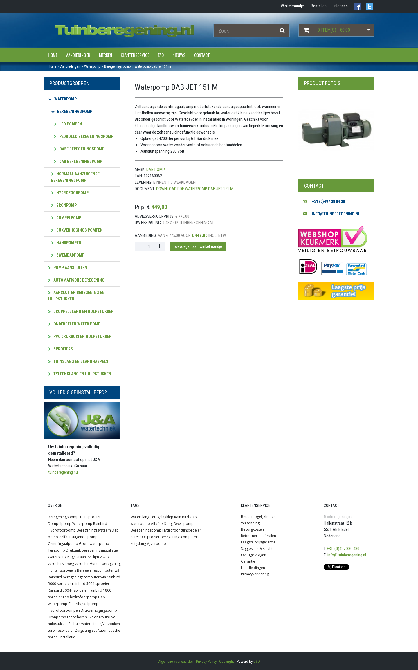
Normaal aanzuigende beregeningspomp (75, 177)
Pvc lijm (93, 556)
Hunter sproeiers (62, 570)
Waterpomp (62, 99)
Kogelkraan (76, 556)
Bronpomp (64, 205)
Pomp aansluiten (67, 267)
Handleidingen (253, 567)
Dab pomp (155, 169)
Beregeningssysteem (94, 530)
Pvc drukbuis (98, 617)
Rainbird (100, 523)
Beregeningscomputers (180, 536)
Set (133, 536)
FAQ (161, 55)
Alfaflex (157, 523)
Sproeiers (60, 349)
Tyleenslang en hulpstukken (79, 374)
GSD (256, 661)
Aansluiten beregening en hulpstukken (76, 295)
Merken (105, 55)
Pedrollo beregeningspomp (83, 136)
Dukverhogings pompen (77, 230)
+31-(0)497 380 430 (343, 548)
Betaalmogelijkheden (258, 516)
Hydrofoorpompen (64, 610)
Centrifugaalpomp (63, 543)
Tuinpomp (56, 550)
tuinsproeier (191, 530)
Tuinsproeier (90, 516)
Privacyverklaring (255, 574)
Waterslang (57, 556)
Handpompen (66, 242)
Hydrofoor (171, 530)
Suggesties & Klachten (259, 548)
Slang (168, 523)
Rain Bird (181, 516)
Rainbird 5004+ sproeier (68, 590)
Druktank (73, 550)
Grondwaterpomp (94, 543)
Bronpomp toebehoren (67, 617)
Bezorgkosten (252, 529)
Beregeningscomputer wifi (98, 570)
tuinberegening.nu (63, 472)
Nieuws (178, 55)
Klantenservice (135, 55)
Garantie (248, 561)
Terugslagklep (161, 516)
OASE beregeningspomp (79, 149)
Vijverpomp (156, 543)
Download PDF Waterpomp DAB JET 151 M (194, 188)
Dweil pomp (184, 523)
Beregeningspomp (71, 111)
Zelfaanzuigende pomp (78, 536)
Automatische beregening (76, 280)
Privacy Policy (206, 661)
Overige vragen (253, 554)
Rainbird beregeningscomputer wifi (77, 576)
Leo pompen (68, 124)
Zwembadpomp (67, 255)
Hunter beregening (105, 563)
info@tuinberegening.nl (346, 555)
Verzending (250, 522)
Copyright (226, 661)
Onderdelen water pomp (74, 324)
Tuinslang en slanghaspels (78, 361)
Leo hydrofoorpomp (80, 597)
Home (52, 55)
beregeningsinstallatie (100, 550)
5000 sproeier (148, 536)
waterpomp (140, 523)
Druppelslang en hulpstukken (81, 311)
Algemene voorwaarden (175, 661)
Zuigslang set (86, 630)
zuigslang (138, 543)
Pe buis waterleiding (85, 623)
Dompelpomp (66, 217)
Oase (194, 516)
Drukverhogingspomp (99, 610)
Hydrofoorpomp (70, 192)
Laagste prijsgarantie (258, 542)
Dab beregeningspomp (78, 161)
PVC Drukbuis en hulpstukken (80, 336)
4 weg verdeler (76, 563)
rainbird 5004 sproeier (90, 583)
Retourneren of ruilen (258, 535)
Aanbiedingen (78, 55)
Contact (202, 55)
